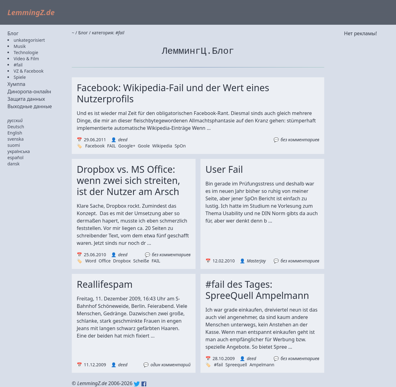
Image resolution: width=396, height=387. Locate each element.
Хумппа (16, 84)
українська (18, 151)
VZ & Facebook (29, 71)
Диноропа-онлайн (29, 91)
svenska (15, 139)
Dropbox (122, 261)
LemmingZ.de (31, 12)
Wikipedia (162, 146)
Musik (20, 46)
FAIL (111, 146)
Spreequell (236, 365)
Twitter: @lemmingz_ (137, 383)
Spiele (20, 77)
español (15, 157)
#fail (18, 65)
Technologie (26, 52)
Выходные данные (29, 106)
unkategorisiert (29, 40)
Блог (13, 33)
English (14, 133)
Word (90, 261)
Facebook (95, 146)
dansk (13, 164)
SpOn (180, 146)
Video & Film (26, 59)
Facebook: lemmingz (143, 383)
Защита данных (26, 99)
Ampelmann (261, 365)
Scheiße (141, 261)
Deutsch (15, 127)
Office (105, 261)
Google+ (126, 146)
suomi (13, 145)
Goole (144, 146)
